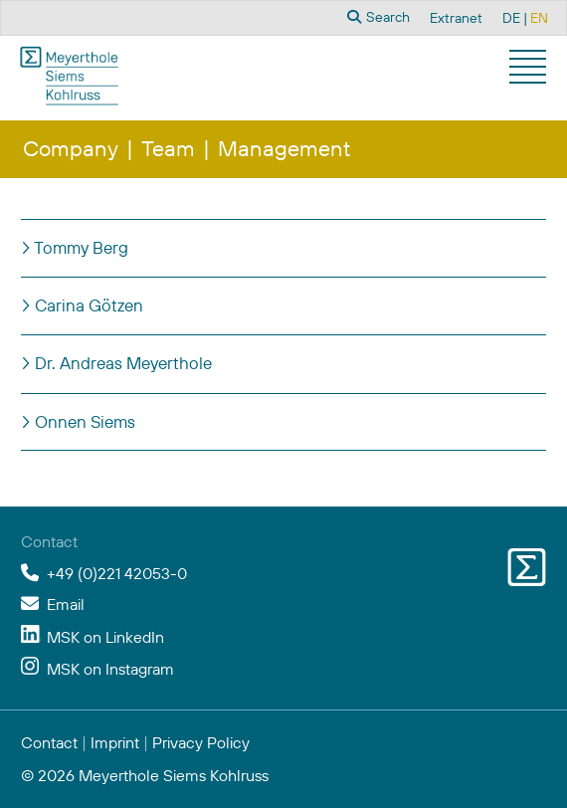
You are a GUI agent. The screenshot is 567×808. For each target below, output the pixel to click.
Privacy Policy (201, 742)
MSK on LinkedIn (105, 637)
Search (379, 17)
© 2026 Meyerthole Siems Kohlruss (145, 775)
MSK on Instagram (110, 669)
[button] (530, 70)
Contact (49, 742)
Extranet (456, 18)
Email (66, 604)
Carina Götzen (87, 305)
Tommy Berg (79, 247)
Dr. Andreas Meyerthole (121, 362)
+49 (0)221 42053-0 (117, 573)
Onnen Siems (83, 421)
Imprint (115, 742)
